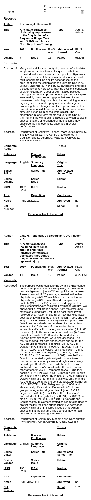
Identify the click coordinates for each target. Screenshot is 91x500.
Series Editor (8, 172)
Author (8, 24)
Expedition (38, 195)
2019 (23, 266)
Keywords (10, 63)
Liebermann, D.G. (60, 235)
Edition (61, 178)
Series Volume (8, 180)
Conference (64, 195)
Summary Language (37, 164)
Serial (61, 205)
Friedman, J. (28, 24)
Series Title (38, 170)
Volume (8, 57)
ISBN (34, 187)
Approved (63, 200)
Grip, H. (24, 235)
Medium (62, 187)
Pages (61, 57)
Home (10, 11)
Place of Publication (38, 155)
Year (6, 49)
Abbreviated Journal (65, 51)
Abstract (9, 68)
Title (6, 29)
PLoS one (51, 51)
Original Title (62, 164)
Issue (34, 57)
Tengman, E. (39, 235)
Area (7, 195)
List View (54, 7)
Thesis (61, 145)
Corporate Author (10, 147)
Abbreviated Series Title (65, 172)
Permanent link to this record (45, 214)
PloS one (51, 268)
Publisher (10, 154)
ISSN (7, 187)
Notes (7, 200)
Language (10, 162)
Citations (66, 7)
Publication (38, 49)
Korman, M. (44, 24)
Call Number (9, 207)
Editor (61, 154)
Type (60, 29)
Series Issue (35, 180)
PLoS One (78, 51)
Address (9, 131)
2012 (23, 49)
